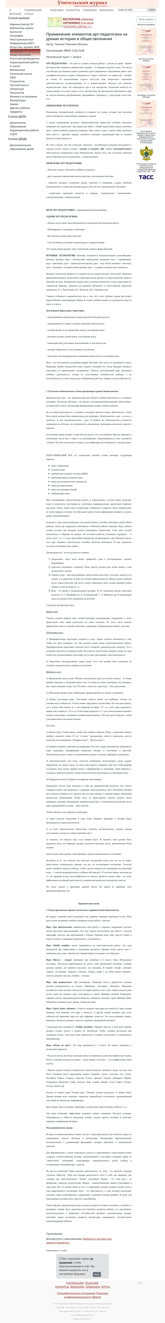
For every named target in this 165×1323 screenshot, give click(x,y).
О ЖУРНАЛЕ (15, 12)
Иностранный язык (22, 39)
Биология (16, 32)
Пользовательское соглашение (76, 1293)
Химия (14, 104)
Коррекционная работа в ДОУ (24, 132)
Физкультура (17, 100)
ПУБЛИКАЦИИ (75, 1283)
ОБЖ (13, 77)
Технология (17, 92)
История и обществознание (20, 52)
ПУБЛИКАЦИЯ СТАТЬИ (33, 12)
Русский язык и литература (19, 87)
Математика (17, 70)
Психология (17, 81)
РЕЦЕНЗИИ (57, 10)
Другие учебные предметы (20, 109)
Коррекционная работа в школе (24, 64)
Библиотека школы (22, 28)
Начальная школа (21, 73)
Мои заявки (146, 19)
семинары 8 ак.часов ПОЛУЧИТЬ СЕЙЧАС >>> (78, 22)
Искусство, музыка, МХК (24, 47)
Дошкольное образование (18, 124)
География (16, 35)
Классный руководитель (25, 58)
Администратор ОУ (21, 24)
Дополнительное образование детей (22, 147)
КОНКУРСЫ (73, 10)
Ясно (97, 1274)
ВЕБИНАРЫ (106, 10)
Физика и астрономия (23, 96)
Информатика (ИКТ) (22, 43)
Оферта (96, 1297)
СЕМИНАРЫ (89, 10)
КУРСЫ (105, 1287)
